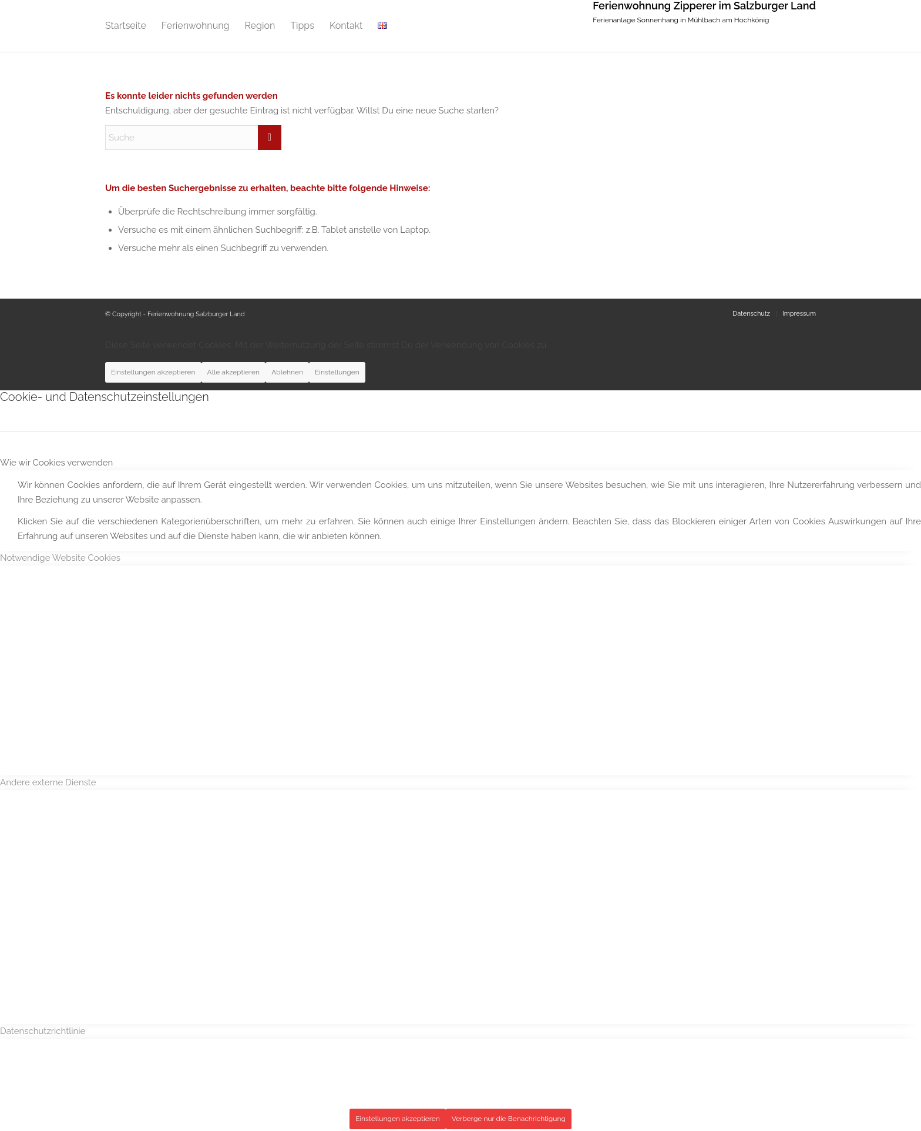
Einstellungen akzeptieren (153, 372)
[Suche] (193, 137)
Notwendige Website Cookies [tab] (60, 558)
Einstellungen (337, 372)
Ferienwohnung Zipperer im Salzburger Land (704, 6)
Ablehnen (287, 372)
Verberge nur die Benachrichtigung (509, 1119)
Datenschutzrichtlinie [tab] (42, 1031)
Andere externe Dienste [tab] (48, 782)
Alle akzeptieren (233, 372)
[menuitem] (126, 26)
